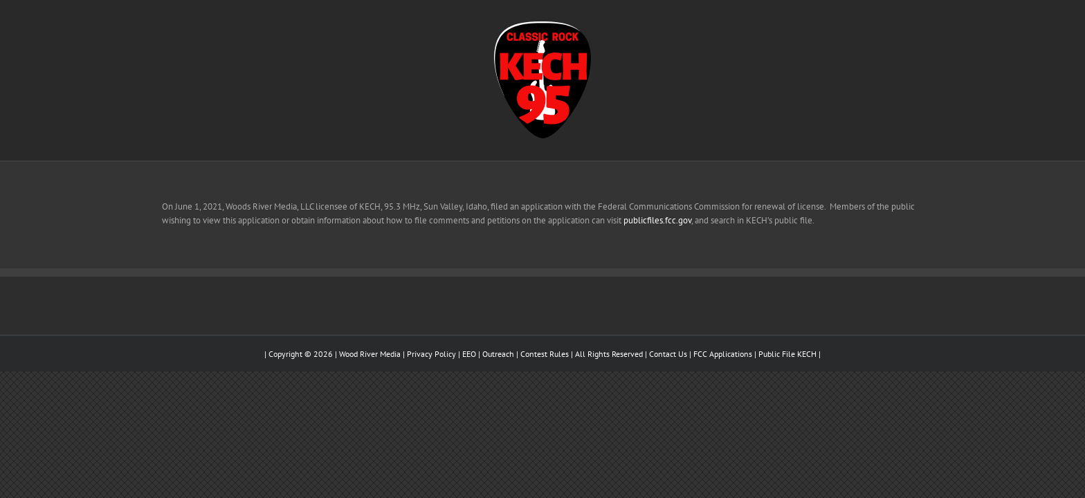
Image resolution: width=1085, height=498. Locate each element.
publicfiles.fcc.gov (657, 220)
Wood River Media (370, 354)
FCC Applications (722, 354)
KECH (807, 354)
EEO (469, 354)
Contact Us (668, 354)
